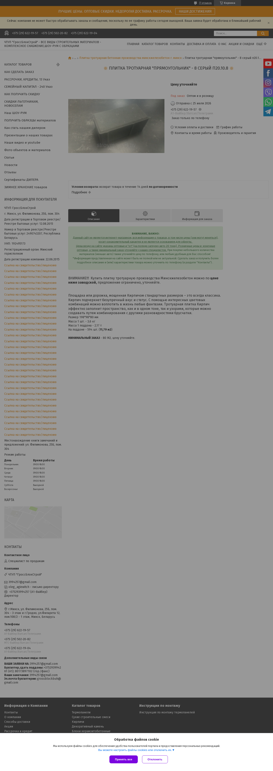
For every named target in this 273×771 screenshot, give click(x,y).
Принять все (123, 759)
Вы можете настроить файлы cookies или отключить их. (135, 750)
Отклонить (155, 759)
